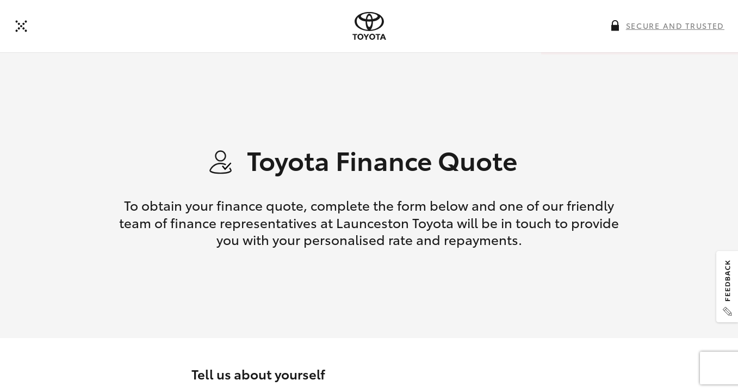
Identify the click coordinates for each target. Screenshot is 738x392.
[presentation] (369, 26)
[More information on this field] (615, 25)
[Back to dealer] (21, 26)
